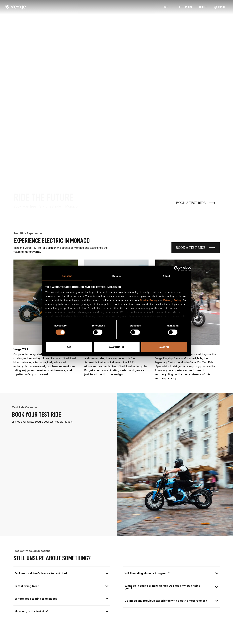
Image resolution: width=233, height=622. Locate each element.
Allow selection (116, 347)
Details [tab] (116, 276)
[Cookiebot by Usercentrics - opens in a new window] (176, 268)
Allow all (164, 347)
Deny (69, 347)
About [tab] (166, 276)
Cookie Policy (148, 300)
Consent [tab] (67, 276)
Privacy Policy (172, 300)
